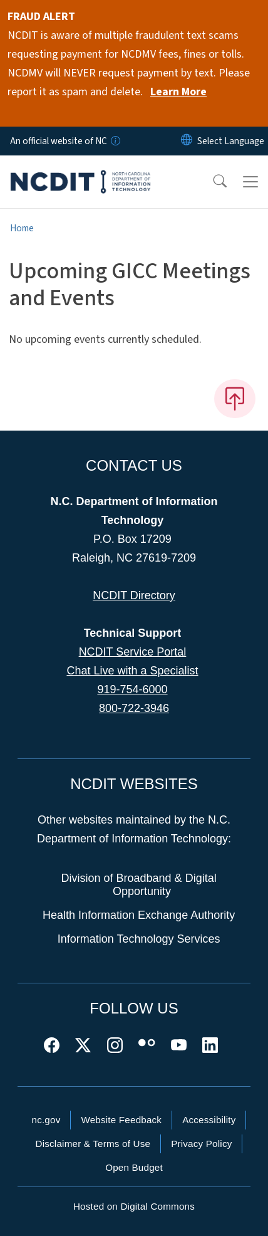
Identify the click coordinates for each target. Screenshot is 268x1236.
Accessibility (208, 1119)
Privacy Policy (201, 1143)
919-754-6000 (132, 689)
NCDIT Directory (134, 595)
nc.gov (46, 1119)
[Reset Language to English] (186, 141)
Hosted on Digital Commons (134, 1206)
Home (22, 228)
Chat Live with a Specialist (132, 670)
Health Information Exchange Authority (139, 915)
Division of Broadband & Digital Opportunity (139, 885)
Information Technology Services (139, 939)
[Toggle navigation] (250, 182)
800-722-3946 (134, 708)
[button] (212, 182)
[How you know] (114, 141)
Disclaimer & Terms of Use (93, 1143)
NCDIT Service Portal (133, 652)
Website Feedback (121, 1119)
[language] (230, 141)
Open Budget (134, 1167)
